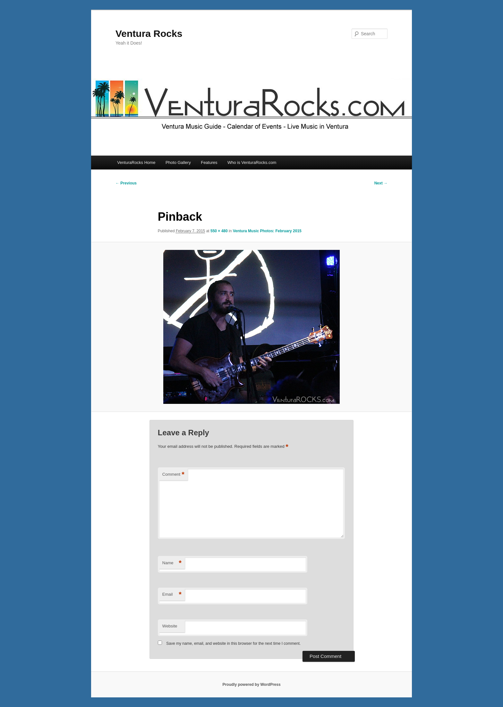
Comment (173, 474)
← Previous (126, 183)
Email (172, 594)
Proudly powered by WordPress (251, 684)
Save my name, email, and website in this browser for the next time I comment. (233, 643)
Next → (381, 183)
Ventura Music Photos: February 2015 (267, 231)
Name (172, 563)
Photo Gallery (178, 162)
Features (209, 162)
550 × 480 (219, 231)
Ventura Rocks (148, 33)
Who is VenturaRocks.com (251, 162)
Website (169, 626)
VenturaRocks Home (136, 162)
